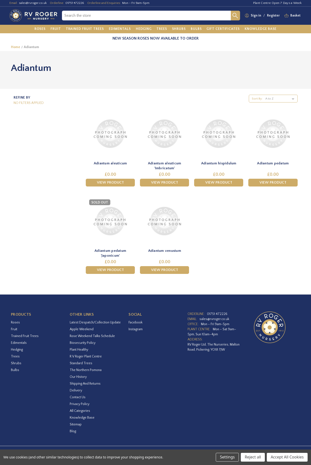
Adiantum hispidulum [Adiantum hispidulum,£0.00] (218, 163)
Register (273, 15)
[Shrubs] (179, 29)
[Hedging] (143, 29)
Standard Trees (81, 363)
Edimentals (19, 343)
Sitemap (76, 424)
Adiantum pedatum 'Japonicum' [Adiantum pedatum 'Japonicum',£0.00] (110, 253)
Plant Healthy (79, 350)
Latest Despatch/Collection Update (95, 322)
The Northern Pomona (86, 370)
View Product (110, 182)
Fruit (14, 329)
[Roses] (40, 29)
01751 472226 (74, 3)
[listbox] (281, 98)
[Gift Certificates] (223, 29)
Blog (73, 431)
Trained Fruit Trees (25, 336)
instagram (136, 329)
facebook (135, 322)
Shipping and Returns (85, 384)
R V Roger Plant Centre (86, 356)
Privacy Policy (79, 404)
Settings (227, 457)
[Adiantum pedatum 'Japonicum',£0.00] (110, 221)
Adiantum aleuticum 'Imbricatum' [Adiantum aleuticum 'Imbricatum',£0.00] (164, 165)
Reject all (253, 457)
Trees (15, 356)
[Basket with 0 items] (295, 15)
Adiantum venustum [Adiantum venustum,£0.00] (164, 251)
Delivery (76, 390)
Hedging (17, 350)
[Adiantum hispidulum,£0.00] (218, 134)
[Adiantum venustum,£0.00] (164, 221)
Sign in (256, 15)
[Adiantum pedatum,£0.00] (273, 134)
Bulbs (15, 370)
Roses (15, 322)
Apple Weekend (82, 329)
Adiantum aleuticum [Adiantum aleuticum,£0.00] (110, 163)
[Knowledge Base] (260, 29)
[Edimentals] (119, 29)
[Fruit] (55, 29)
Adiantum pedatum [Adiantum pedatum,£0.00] (273, 163)
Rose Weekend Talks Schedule (92, 336)
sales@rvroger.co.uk (33, 3)
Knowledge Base (82, 418)
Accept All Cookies (287, 457)
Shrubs (16, 363)
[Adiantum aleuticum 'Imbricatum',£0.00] (164, 134)
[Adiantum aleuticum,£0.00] (110, 134)
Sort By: (257, 98)
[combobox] (146, 15)
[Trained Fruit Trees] (84, 29)
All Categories (80, 411)
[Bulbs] (196, 29)
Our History (78, 377)
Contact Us (78, 397)
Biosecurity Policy (82, 343)
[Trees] (162, 29)
